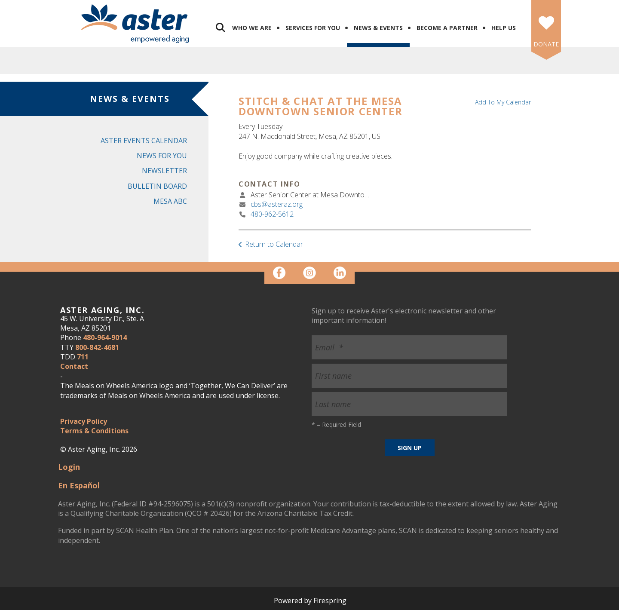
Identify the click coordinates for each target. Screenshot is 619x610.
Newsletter (164, 170)
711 (83, 357)
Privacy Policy (83, 421)
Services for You (312, 28)
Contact (74, 366)
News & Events (378, 28)
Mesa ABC (170, 201)
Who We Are (252, 28)
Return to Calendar (274, 244)
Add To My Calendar (503, 102)
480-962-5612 (272, 214)
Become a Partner (447, 28)
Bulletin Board (157, 186)
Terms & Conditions (94, 430)
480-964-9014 (105, 337)
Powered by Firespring (310, 600)
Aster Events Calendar (144, 140)
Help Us (503, 28)
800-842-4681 (97, 347)
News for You (162, 155)
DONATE (546, 44)
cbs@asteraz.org (277, 204)
